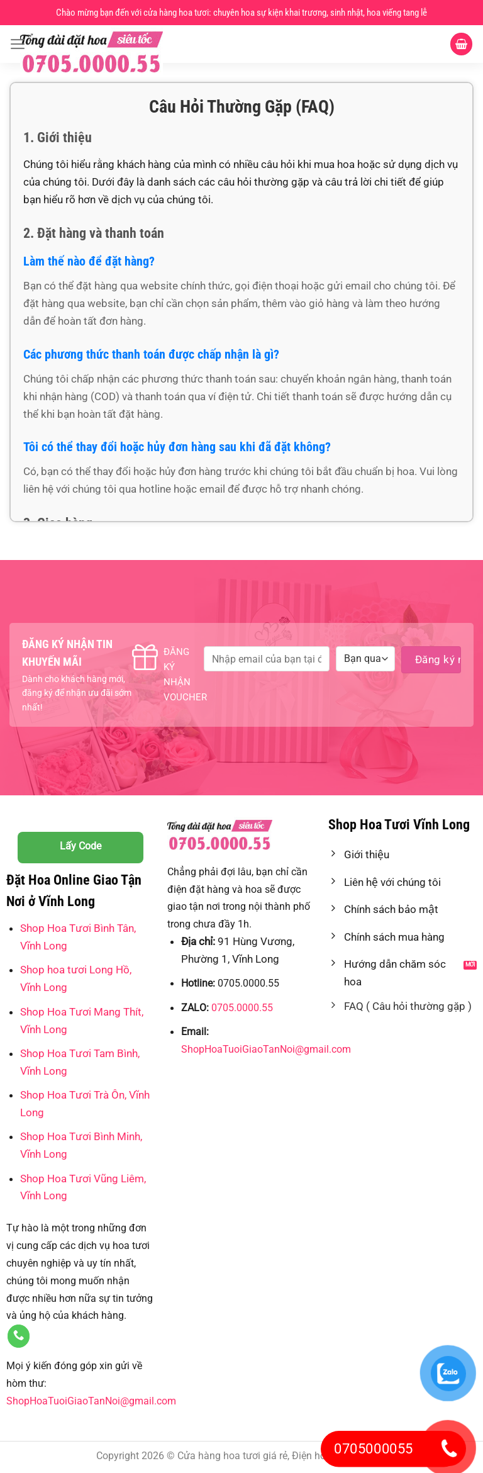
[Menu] (17, 44)
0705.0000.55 (242, 1008)
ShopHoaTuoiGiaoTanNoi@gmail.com (91, 1401)
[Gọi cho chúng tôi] (19, 1336)
